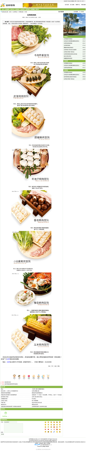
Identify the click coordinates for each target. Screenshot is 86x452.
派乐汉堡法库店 (67, 56)
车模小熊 (3, 402)
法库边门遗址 (4, 400)
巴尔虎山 (34, 398)
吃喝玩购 (21, 11)
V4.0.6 (47, 446)
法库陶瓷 (33, 9)
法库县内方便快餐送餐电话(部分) (71, 41)
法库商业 (17, 9)
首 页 (3, 9)
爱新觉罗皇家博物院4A (37, 392)
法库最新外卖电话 (68, 38)
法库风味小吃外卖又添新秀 (70, 49)
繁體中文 (78, 4)
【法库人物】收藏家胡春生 (38, 389)
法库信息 (28, 9)
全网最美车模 (4, 398)
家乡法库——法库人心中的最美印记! (9, 391)
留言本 (37, 9)
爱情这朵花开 (35, 404)
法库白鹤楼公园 (35, 391)
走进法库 (22, 9)
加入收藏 (72, 4)
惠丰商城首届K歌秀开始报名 (11, 384)
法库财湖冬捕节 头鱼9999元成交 (39, 406)
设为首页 (67, 4)
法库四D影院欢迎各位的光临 (70, 54)
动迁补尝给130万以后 (37, 402)
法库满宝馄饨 (67, 45)
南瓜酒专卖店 (8, 382)
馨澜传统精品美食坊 (68, 47)
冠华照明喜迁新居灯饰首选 (70, 76)
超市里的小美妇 (4, 396)
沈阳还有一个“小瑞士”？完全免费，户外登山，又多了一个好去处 (47, 394)
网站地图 (83, 4)
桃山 (2, 389)
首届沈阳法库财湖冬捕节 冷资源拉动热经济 (11, 406)
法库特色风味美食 (68, 43)
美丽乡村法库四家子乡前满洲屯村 (9, 394)
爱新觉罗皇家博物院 (5, 392)
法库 (8, 359)
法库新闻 (7, 9)
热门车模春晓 (35, 400)
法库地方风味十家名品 (69, 51)
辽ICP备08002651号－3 (45, 444)
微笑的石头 (3, 404)
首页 (10, 11)
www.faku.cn (36, 439)
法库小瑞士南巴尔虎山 (37, 396)
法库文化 (12, 9)
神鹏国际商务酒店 (68, 58)
